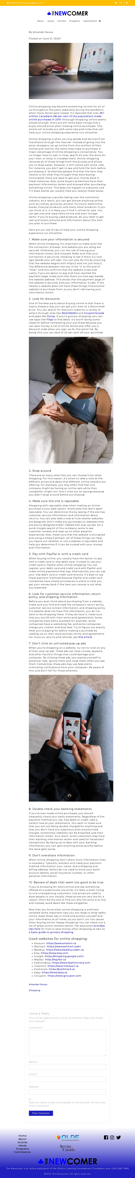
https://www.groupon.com (64, 975)
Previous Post (36, 1002)
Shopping (34, 990)
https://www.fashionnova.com (71, 962)
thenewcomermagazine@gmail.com (25, 3)
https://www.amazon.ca (61, 943)
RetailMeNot (70, 313)
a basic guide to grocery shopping (51, 932)
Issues (50, 21)
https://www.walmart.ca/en (64, 946)
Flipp (50, 319)
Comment (36, 1027)
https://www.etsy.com (54, 953)
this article (85, 637)
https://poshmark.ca (62, 969)
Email (33, 1074)
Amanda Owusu (38, 984)
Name (33, 1062)
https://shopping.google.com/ (64, 956)
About (40, 21)
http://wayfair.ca (55, 959)
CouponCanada (94, 313)
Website (34, 1086)
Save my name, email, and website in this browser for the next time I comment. (67, 1104)
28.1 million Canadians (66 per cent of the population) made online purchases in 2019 (66, 116)
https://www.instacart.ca (63, 966)
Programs (74, 21)
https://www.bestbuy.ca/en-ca (65, 949)
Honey (51, 316)
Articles (62, 21)
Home (22, 1135)
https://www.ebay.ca (54, 972)
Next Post (101, 1002)
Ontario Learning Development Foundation (81, 1168)
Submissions (90, 21)
